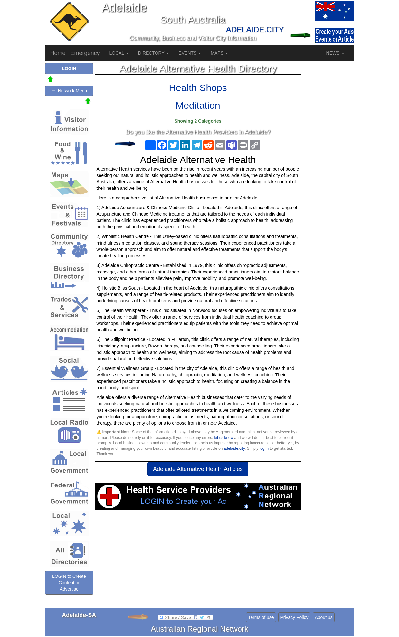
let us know (223, 437)
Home (58, 53)
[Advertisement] (198, 561)
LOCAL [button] (118, 53)
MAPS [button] (219, 53)
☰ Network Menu (69, 90)
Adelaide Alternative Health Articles (198, 469)
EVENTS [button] (189, 53)
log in (264, 448)
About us (323, 617)
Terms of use (261, 617)
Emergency (85, 53)
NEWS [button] (335, 53)
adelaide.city (234, 448)
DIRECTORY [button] (153, 53)
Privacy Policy (294, 617)
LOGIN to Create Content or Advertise (69, 583)
